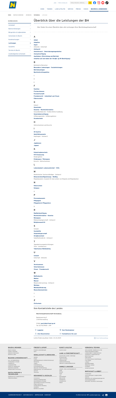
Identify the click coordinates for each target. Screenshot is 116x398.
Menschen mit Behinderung (40, 367)
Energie (61, 372)
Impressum (39, 395)
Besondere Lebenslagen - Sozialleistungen (48, 67)
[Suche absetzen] (90, 2)
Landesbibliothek (12, 364)
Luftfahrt (87, 362)
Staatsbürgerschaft (40, 233)
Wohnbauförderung (40, 287)
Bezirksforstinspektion (41, 72)
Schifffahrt (87, 366)
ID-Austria (37, 132)
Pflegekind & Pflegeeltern (42, 203)
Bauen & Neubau (12, 350)
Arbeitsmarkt (88, 373)
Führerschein (38, 98)
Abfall (36, 40)
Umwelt (36, 255)
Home (42, 9)
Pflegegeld (37, 200)
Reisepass (37, 218)
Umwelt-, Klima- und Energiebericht (67, 369)
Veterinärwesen (39, 267)
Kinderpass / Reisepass (42, 159)
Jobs (55, 3)
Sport (35, 351)
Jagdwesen (37, 143)
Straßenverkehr (39, 236)
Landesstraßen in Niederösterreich (93, 353)
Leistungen (19, 43)
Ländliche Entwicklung (64, 361)
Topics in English (62, 3)
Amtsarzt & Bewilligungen (40, 379)
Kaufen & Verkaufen (12, 351)
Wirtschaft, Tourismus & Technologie (93, 381)
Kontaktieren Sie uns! (69, 334)
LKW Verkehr (88, 360)
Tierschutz (36, 372)
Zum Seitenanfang (101, 338)
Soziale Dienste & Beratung (40, 385)
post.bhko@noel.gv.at (48, 323)
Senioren (36, 370)
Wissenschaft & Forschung (14, 369)
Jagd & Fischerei (63, 358)
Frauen (35, 358)
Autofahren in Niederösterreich (92, 354)
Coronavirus (37, 378)
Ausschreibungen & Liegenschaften (93, 375)
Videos (85, 9)
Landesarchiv (11, 363)
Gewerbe (87, 376)
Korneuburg (37, 15)
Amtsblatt (19, 25)
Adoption (37, 42)
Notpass (36, 188)
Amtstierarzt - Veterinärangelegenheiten (47, 51)
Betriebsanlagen (39, 70)
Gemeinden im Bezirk (19, 36)
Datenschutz (28, 395)
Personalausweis (39, 198)
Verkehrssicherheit (89, 368)
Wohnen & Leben (12, 354)
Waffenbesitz (38, 276)
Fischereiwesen (39, 91)
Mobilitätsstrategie (89, 363)
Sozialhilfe (37, 231)
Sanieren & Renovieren (13, 353)
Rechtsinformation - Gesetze (43, 215)
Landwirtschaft (62, 360)
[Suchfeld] (79, 2)
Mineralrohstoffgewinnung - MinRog (46, 177)
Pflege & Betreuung (38, 384)
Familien (36, 89)
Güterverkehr (88, 357)
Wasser (36, 281)
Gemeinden (37, 107)
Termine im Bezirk (19, 50)
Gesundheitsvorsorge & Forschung (42, 382)
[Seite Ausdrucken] (106, 395)
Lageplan (40, 330)
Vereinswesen (38, 264)
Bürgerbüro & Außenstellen (19, 32)
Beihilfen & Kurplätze (39, 388)
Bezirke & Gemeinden (99, 9)
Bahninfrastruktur (89, 356)
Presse (78, 9)
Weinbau (36, 285)
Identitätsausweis (40, 134)
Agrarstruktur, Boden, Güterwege (67, 355)
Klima (60, 373)
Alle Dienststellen (43, 334)
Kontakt (48, 395)
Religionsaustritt (39, 222)
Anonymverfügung (40, 54)
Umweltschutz (62, 381)
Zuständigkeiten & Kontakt (19, 54)
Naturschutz (38, 185)
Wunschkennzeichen (40, 290)
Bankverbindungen (19, 29)
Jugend (36, 145)
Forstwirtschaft (39, 94)
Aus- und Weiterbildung (13, 360)
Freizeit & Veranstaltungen (40, 350)
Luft (60, 375)
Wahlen (36, 278)
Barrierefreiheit (15, 395)
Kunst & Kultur (62, 350)
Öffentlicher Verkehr (89, 365)
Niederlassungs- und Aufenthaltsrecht (43, 369)
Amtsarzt (37, 49)
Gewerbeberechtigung (41, 114)
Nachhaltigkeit (62, 376)
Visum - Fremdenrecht (41, 269)
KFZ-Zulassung (39, 155)
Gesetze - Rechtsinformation (43, 109)
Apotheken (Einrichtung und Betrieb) (46, 56)
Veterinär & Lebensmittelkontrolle (67, 363)
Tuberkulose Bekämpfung (42, 249)
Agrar (36, 45)
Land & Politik (60, 9)
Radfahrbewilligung (40, 213)
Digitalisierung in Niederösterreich (16, 376)
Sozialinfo (19, 46)
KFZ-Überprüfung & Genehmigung (93, 359)
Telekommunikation (12, 378)
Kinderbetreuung (38, 364)
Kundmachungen (19, 39)
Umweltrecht (62, 379)
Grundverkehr (38, 118)
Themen (49, 9)
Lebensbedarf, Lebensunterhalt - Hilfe (46, 168)
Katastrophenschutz (40, 152)
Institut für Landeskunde (14, 366)
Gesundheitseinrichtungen (40, 381)
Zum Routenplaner (68, 330)
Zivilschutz (37, 303)
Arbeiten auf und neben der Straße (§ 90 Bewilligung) (52, 58)
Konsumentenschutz (38, 366)
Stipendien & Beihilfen (13, 367)
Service (70, 9)
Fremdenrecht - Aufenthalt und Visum (46, 96)
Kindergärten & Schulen (13, 361)
